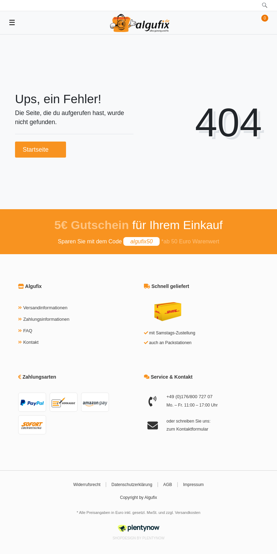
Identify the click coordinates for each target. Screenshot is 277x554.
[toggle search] (265, 5)
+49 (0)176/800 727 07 (190, 396)
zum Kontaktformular (188, 429)
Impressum (193, 484)
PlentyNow (154, 538)
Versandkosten (188, 512)
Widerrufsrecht (87, 484)
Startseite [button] (40, 149)
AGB (167, 484)
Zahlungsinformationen (46, 319)
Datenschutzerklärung (131, 484)
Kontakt (30, 342)
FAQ (27, 330)
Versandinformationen (45, 307)
